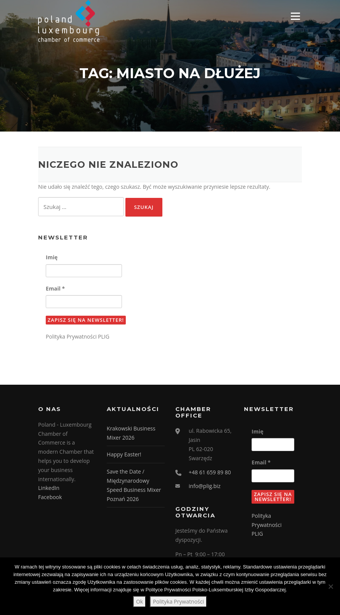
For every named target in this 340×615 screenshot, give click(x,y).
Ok (139, 601)
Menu (295, 16)
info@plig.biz (204, 486)
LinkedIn (48, 488)
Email (55, 288)
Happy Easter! (124, 455)
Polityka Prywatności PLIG (77, 337)
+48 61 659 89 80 (210, 472)
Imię (52, 258)
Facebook (50, 497)
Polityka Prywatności (178, 601)
